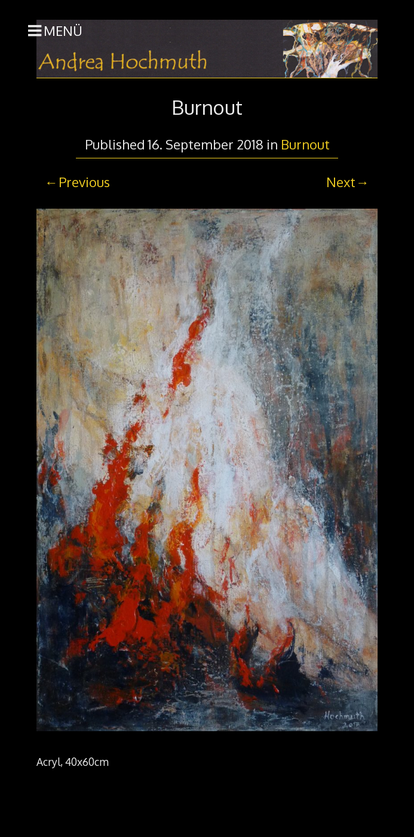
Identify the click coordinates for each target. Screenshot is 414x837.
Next (340, 181)
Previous (84, 181)
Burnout (305, 144)
